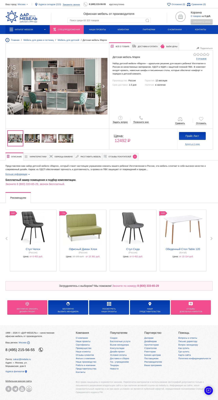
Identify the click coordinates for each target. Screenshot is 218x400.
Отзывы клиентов (85, 355)
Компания (82, 332)
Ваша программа (153, 365)
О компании (175, 29)
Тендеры (114, 365)
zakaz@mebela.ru (22, 359)
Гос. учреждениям (119, 362)
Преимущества (83, 348)
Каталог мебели (27, 29)
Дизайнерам (150, 341)
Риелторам (150, 351)
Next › (212, 238)
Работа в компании (85, 365)
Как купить (183, 348)
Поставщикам (151, 358)
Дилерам (148, 338)
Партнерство (152, 332)
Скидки (113, 338)
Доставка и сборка (119, 358)
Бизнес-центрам (152, 355)
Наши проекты (97, 29)
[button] (103, 86)
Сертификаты (83, 344)
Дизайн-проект (117, 351)
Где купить (183, 351)
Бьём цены (168, 46)
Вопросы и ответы (187, 338)
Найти (147, 20)
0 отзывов (201, 58)
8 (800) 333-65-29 (27, 184)
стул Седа (133, 249)
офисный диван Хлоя (83, 249)
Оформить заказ (201, 22)
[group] (57, 86)
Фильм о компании (85, 358)
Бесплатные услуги (120, 341)
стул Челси (33, 249)
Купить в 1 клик (192, 144)
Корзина (196, 12)
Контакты (200, 29)
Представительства (86, 368)
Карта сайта (184, 355)
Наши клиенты (83, 351)
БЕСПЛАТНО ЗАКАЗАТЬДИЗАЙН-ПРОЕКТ (27, 307)
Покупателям (118, 332)
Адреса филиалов (14, 371)
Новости (114, 368)
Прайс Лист (192, 135)
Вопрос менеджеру (188, 344)
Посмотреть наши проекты (109, 307)
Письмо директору (187, 341)
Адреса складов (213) (49, 4)
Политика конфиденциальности (194, 358)
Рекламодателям (153, 362)
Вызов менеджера (119, 344)
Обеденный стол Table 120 (183, 249)
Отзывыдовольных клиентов (191, 307)
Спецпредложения (69, 29)
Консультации (117, 348)
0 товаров (196, 16)
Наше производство (86, 362)
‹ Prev (6, 238)
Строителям (150, 348)
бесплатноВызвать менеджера (68, 307)
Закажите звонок (71, 4)
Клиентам (123, 29)
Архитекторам (151, 344)
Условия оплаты (118, 355)
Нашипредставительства (149, 307)
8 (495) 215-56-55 (97, 4)
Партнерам (149, 29)
